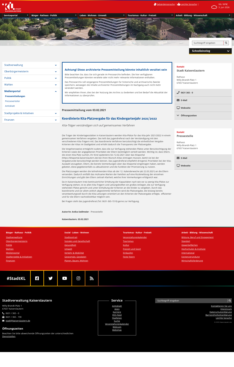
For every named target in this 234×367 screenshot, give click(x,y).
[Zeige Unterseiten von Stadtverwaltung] (55, 65)
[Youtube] (64, 278)
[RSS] (91, 278)
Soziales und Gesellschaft (77, 241)
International (187, 252)
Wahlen (8, 84)
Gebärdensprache (166, 4)
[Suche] (226, 43)
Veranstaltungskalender (135, 237)
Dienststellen (8, 336)
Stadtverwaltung (13, 65)
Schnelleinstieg (212, 51)
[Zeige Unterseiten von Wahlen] (55, 85)
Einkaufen (128, 252)
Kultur (126, 245)
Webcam (117, 327)
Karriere (117, 312)
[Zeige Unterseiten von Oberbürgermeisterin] (55, 72)
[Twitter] (50, 278)
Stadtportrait (70, 237)
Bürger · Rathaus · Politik (53, 15)
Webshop (117, 330)
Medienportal (12, 91)
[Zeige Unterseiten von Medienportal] (55, 91)
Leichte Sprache (189, 4)
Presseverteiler (12, 101)
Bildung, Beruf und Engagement (197, 237)
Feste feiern (129, 256)
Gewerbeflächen (189, 245)
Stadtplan (117, 318)
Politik (7, 78)
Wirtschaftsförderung (192, 260)
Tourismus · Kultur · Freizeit (150, 15)
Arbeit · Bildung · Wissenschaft (203, 15)
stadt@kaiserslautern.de (18, 320)
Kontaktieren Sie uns (221, 306)
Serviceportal (16, 15)
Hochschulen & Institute (193, 249)
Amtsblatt (10, 105)
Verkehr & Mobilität (74, 252)
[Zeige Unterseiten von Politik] (55, 78)
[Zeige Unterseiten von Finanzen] (55, 120)
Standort (185, 241)
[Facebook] (37, 278)
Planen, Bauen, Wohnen (76, 260)
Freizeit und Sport (132, 249)
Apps (117, 309)
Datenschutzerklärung (221, 312)
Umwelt (68, 249)
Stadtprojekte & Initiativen (19, 113)
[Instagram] (78, 278)
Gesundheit (70, 245)
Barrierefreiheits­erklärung (218, 315)
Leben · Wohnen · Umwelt (102, 15)
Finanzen (9, 119)
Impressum (226, 309)
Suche (117, 321)
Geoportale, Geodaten (75, 256)
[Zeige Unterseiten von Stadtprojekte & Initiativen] (55, 113)
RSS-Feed (117, 315)
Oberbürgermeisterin (16, 71)
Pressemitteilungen (15, 96)
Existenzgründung (190, 256)
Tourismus (128, 241)
